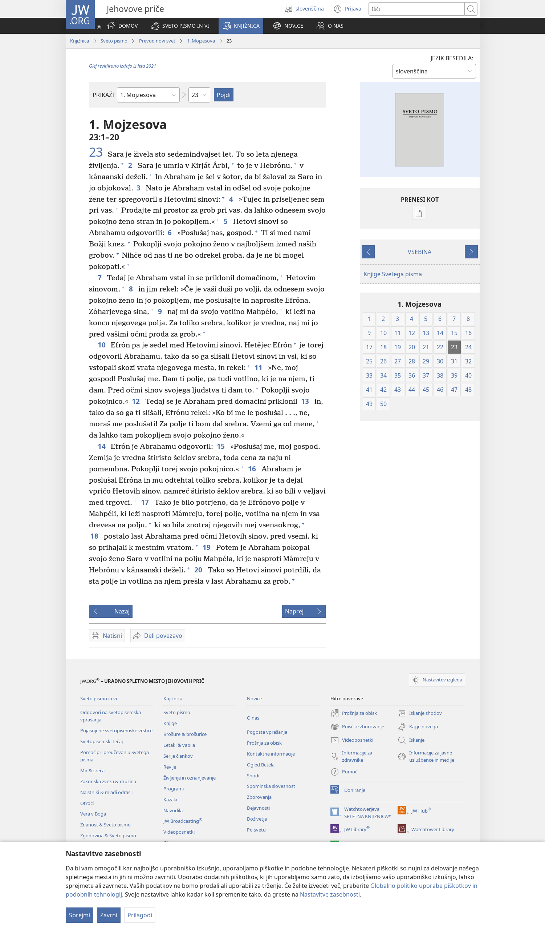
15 (222, 446)
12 (137, 401)
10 (102, 345)
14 (102, 446)
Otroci (87, 803)
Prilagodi (139, 915)
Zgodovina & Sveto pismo (108, 835)
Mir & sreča (92, 770)
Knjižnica (79, 40)
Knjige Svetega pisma (392, 274)
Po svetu (256, 829)
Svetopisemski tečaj (101, 741)
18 (95, 536)
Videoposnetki (179, 832)
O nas (253, 717)
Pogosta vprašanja (267, 732)
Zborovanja (259, 797)
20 (199, 570)
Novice (254, 698)
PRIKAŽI (103, 95)
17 (146, 502)
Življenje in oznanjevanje (189, 777)
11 (259, 367)
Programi (173, 788)
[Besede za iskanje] (417, 9)
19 (207, 547)
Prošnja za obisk (264, 743)
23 (97, 152)
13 (306, 401)
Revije (169, 767)
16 (253, 469)
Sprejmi (79, 915)
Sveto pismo (114, 40)
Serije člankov (178, 756)
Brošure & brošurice (185, 734)
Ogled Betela (260, 764)
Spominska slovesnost (271, 786)
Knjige (170, 723)
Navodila (173, 810)
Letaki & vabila (179, 745)
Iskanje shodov (420, 713)
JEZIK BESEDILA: (452, 58)
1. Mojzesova (201, 40)
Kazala (170, 799)
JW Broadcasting (182, 821)
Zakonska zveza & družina (108, 781)
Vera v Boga (93, 813)
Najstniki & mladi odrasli (106, 792)
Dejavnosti (258, 808)
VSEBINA (419, 252)
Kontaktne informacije (271, 753)
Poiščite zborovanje (357, 726)
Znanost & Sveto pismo (105, 824)
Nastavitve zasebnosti (330, 894)
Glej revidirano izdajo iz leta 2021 (122, 66)
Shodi (253, 775)
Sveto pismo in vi (98, 698)
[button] (180, 26)
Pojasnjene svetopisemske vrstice (116, 730)
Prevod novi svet (157, 40)
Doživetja (257, 819)
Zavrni (108, 915)
